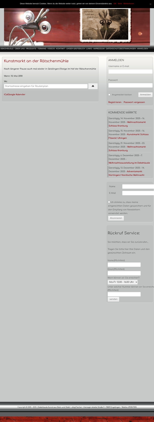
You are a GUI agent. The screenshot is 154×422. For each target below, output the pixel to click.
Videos (51, 49)
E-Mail (112, 193)
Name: (116, 260)
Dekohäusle (7, 49)
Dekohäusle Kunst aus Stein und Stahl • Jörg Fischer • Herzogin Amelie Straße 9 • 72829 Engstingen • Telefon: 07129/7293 (87, 407)
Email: (116, 269)
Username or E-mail (118, 66)
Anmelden (142, 49)
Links (89, 49)
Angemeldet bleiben (122, 95)
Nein (120, 3)
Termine (42, 49)
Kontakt (60, 49)
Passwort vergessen (134, 102)
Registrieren (114, 102)
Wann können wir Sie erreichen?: (124, 278)
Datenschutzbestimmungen (121, 49)
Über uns (20, 49)
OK (115, 3)
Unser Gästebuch (75, 49)
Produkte (31, 49)
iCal (6, 94)
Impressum (99, 49)
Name (112, 186)
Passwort (113, 80)
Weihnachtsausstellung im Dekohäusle (129, 163)
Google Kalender (16, 94)
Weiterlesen (129, 3)
